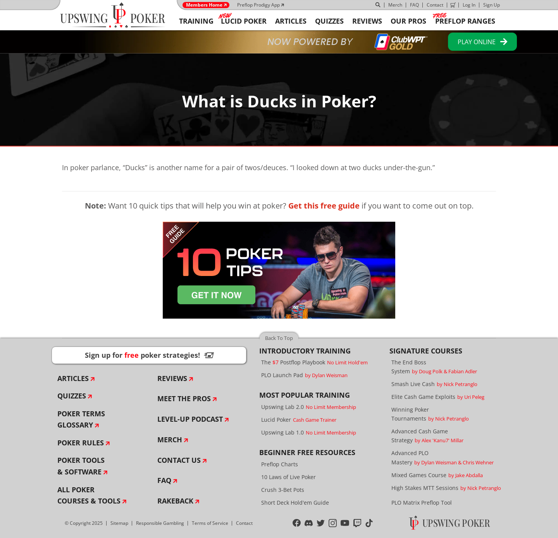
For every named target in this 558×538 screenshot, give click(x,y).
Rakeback (175, 500)
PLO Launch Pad (304, 375)
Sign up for (149, 355)
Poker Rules (80, 442)
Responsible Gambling (160, 523)
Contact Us (179, 460)
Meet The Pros (184, 398)
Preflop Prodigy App (258, 5)
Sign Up (491, 5)
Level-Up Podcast (190, 419)
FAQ (414, 5)
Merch (395, 5)
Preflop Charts (279, 464)
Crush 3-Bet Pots (282, 489)
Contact (435, 5)
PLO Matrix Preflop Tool (421, 502)
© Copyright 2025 (84, 523)
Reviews (172, 378)
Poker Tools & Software (81, 465)
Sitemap (119, 523)
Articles (73, 378)
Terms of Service (210, 523)
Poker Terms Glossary (81, 419)
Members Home (204, 5)
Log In (469, 5)
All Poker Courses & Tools (89, 495)
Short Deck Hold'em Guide (295, 502)
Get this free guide (324, 205)
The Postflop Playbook (314, 362)
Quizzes (71, 395)
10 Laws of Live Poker (288, 477)
